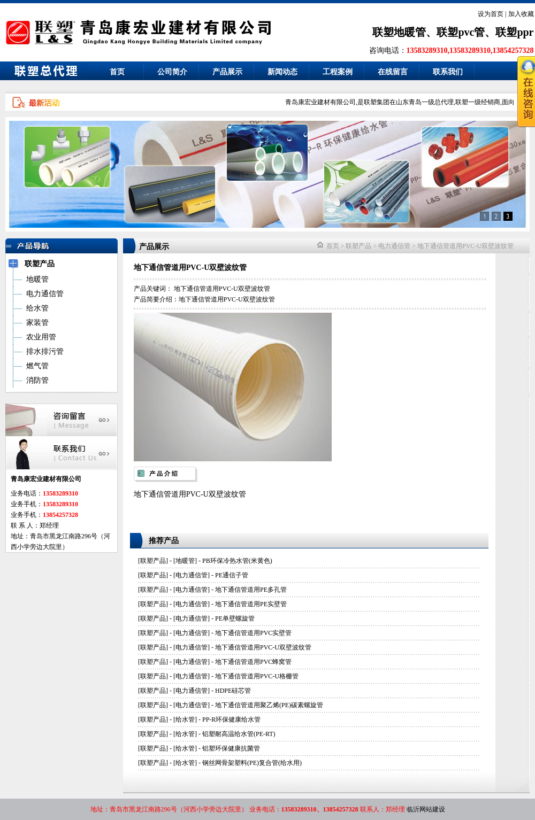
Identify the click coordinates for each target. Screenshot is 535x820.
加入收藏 (521, 14)
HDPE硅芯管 (233, 690)
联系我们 (448, 72)
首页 (117, 72)
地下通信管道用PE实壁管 (251, 604)
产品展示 (227, 72)
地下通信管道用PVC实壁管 (253, 633)
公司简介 (172, 72)
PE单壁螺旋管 (235, 618)
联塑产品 (358, 246)
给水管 (185, 719)
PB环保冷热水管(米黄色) (237, 560)
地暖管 (185, 560)
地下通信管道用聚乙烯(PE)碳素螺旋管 (269, 705)
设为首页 (490, 14)
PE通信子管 (231, 575)
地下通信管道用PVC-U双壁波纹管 (465, 246)
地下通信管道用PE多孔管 (251, 589)
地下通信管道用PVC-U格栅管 (257, 676)
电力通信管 (394, 246)
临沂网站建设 (426, 809)
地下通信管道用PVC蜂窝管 (253, 662)
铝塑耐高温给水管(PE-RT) (239, 734)
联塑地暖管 (399, 32)
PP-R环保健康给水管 (231, 719)
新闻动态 (282, 72)
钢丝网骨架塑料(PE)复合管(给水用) (252, 763)
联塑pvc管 (461, 32)
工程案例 (338, 72)
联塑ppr (514, 32)
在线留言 (393, 72)
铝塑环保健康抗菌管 (231, 748)
